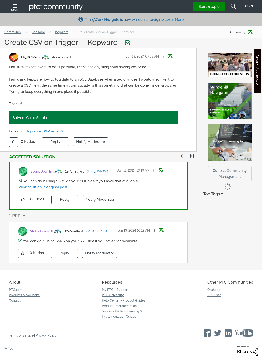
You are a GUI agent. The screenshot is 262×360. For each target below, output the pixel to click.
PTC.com (15, 290)
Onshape (213, 290)
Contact (15, 300)
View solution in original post (43, 187)
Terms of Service (21, 335)
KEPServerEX (53, 131)
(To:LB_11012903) (97, 171)
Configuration (31, 131)
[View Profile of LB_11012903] (30, 57)
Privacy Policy (46, 335)
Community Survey (257, 71)
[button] (163, 56)
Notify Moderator (90, 142)
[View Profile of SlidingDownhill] (42, 171)
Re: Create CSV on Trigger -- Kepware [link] (107, 32)
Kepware (38, 32)
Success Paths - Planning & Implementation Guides (122, 313)
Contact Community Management (230, 173)
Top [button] (11, 348)
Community (12, 32)
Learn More (174, 19)
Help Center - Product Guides (123, 300)
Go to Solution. (38, 118)
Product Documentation (119, 306)
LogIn (248, 6)
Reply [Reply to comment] (65, 199)
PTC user (214, 295)
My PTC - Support (115, 290)
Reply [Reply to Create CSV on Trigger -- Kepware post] (55, 142)
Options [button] (235, 32)
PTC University (113, 295)
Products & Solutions (24, 295)
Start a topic (209, 6)
